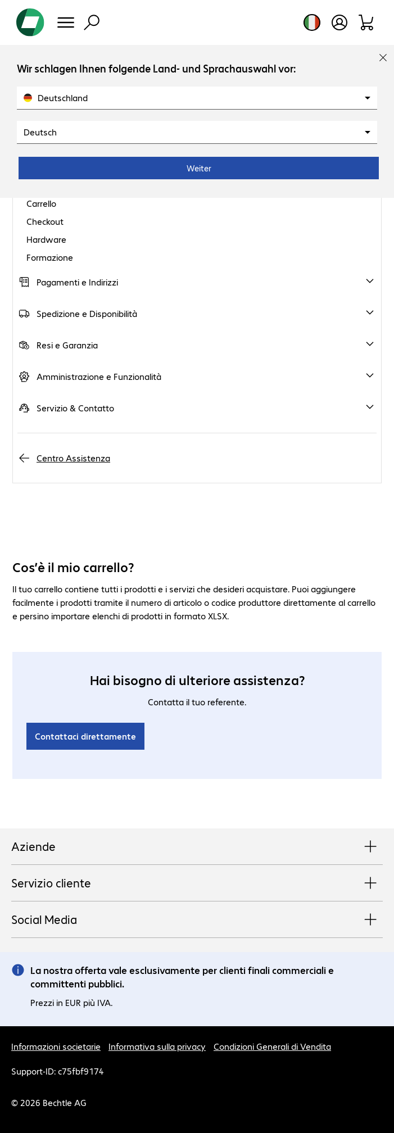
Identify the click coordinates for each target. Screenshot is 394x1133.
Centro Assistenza (73, 458)
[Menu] (66, 22)
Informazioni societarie (56, 1046)
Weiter (199, 168)
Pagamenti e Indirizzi (77, 282)
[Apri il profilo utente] (339, 22)
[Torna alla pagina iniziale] (30, 22)
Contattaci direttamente (85, 736)
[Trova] (91, 22)
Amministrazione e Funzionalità (99, 376)
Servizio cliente (197, 883)
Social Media (197, 920)
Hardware (46, 239)
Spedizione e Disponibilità (87, 313)
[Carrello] (366, 22)
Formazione (49, 257)
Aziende (197, 847)
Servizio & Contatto (75, 408)
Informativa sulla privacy (157, 1046)
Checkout (45, 221)
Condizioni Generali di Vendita (272, 1046)
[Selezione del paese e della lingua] (312, 22)
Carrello (41, 203)
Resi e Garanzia (67, 345)
